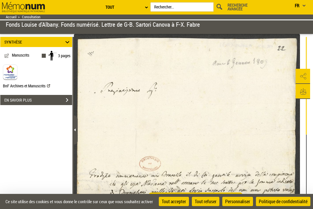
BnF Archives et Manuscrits (26, 86)
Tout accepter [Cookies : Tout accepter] (174, 201)
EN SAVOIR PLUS (38, 100)
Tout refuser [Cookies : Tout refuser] (205, 201)
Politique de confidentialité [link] (283, 201)
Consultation (31, 17)
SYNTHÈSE (37, 42)
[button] (303, 76)
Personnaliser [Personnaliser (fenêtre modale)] (237, 201)
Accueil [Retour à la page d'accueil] (11, 17)
